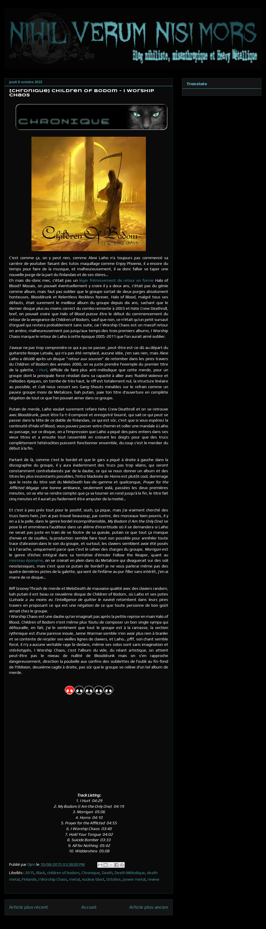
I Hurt (41, 370)
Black (40, 872)
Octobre (113, 879)
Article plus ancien (148, 907)
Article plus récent (28, 907)
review (153, 879)
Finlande (29, 879)
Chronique (91, 872)
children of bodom (63, 872)
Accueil (88, 907)
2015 (29, 872)
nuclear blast (93, 879)
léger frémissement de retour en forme (116, 280)
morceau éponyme (26, 560)
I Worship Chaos (53, 879)
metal (74, 879)
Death (107, 872)
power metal (134, 879)
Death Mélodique (130, 872)
